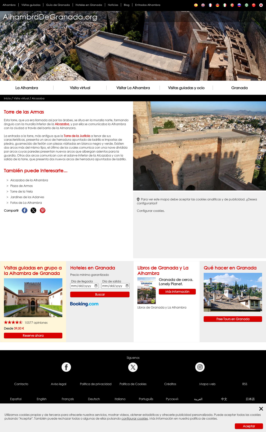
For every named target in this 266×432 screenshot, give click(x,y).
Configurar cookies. (151, 211)
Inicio (7, 98)
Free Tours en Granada (232, 319)
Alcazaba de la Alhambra (29, 180)
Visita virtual (80, 88)
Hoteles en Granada (89, 4)
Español (15, 399)
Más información (177, 292)
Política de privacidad (96, 384)
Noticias (113, 4)
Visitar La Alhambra (133, 88)
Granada (239, 88)
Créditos (170, 384)
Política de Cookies (133, 384)
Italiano (120, 399)
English (42, 399)
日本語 (250, 399)
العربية (198, 399)
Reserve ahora (33, 335)
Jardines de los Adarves (27, 197)
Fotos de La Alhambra (26, 203)
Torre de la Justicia (77, 136)
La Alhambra (26, 88)
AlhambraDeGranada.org (50, 16)
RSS (244, 384)
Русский (172, 399)
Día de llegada (82, 281)
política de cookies (203, 418)
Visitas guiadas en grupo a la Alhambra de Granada (33, 270)
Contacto (21, 384)
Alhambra (9, 4)
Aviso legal (58, 384)
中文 (224, 399)
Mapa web (207, 384)
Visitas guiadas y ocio (186, 88)
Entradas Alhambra (147, 4)
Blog (126, 4)
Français (68, 399)
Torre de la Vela (21, 191)
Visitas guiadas (30, 4)
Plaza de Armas (21, 186)
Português (146, 399)
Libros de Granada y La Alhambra (161, 307)
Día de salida (111, 281)
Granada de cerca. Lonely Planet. (176, 281)
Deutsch (94, 399)
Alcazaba (38, 98)
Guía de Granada (58, 4)
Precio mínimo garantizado (89, 275)
